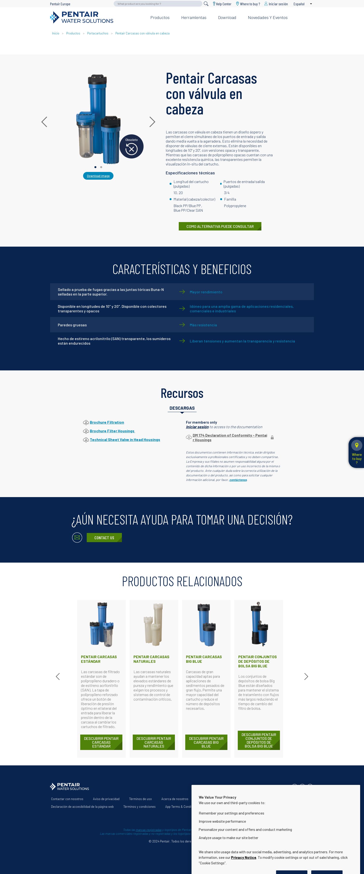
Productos (160, 17)
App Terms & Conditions (181, 806)
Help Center (224, 3)
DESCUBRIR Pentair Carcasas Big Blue (206, 742)
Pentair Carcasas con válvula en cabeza (142, 33)
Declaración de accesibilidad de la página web (82, 806)
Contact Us (104, 537)
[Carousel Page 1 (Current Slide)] (95, 167)
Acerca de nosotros (174, 799)
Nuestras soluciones (212, 799)
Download (227, 17)
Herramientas (193, 17)
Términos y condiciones (139, 806)
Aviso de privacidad (106, 799)
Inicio (56, 33)
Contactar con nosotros (67, 799)
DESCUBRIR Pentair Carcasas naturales (154, 742)
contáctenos (238, 480)
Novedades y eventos (268, 17)
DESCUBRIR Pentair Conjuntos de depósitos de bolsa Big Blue (259, 740)
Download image (98, 176)
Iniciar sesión (197, 426)
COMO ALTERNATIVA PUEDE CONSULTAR (220, 226)
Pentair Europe (60, 3)
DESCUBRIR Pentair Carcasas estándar (101, 742)
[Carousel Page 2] (101, 167)
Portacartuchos (97, 33)
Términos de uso (140, 799)
